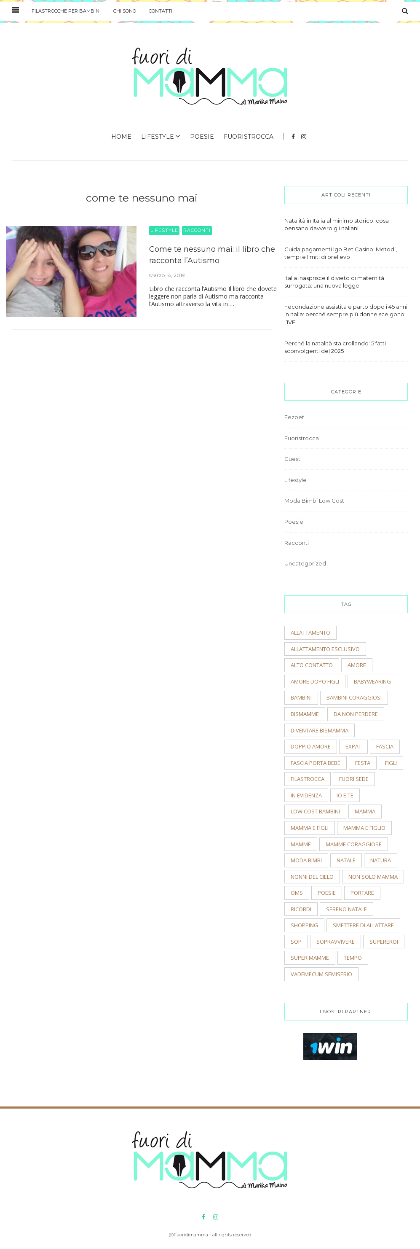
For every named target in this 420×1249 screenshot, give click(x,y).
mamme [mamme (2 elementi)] (301, 844)
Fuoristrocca (248, 136)
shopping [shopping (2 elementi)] (304, 925)
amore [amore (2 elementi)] (357, 665)
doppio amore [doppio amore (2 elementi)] (311, 746)
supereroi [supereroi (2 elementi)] (383, 941)
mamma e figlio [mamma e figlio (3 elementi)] (364, 828)
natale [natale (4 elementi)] (346, 860)
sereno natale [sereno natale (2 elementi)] (346, 909)
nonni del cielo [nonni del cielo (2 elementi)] (312, 876)
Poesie (202, 136)
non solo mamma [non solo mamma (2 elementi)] (373, 876)
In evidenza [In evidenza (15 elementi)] (306, 795)
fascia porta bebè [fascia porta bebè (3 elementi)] (315, 763)
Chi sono (124, 11)
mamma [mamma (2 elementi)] (365, 811)
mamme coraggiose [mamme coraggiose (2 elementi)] (354, 844)
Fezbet (294, 417)
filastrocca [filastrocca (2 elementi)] (307, 779)
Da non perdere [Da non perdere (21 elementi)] (356, 714)
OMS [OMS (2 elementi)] (297, 892)
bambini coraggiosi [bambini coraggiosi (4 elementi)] (354, 697)
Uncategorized (305, 563)
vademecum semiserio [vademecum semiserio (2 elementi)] (321, 974)
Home (121, 136)
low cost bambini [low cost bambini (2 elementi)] (315, 811)
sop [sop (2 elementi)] (296, 941)
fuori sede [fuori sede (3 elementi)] (354, 779)
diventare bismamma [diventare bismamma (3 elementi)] (319, 730)
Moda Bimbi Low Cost (314, 500)
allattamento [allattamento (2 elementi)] (310, 632)
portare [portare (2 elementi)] (362, 892)
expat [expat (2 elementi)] (353, 746)
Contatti (160, 11)
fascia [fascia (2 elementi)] (384, 746)
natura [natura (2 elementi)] (380, 860)
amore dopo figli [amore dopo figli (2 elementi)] (315, 681)
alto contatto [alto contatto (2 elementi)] (312, 665)
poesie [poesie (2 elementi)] (327, 892)
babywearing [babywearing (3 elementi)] (372, 681)
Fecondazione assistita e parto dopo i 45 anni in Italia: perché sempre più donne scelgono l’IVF (345, 314)
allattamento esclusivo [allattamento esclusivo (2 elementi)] (325, 649)
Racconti (197, 230)
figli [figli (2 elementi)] (391, 763)
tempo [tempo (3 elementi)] (353, 957)
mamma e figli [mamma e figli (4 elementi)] (310, 828)
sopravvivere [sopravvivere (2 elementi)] (335, 941)
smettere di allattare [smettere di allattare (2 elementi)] (363, 925)
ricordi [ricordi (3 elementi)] (301, 909)
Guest (292, 458)
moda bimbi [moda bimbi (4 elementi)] (306, 860)
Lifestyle (157, 136)
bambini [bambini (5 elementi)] (301, 697)
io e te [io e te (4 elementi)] (345, 795)
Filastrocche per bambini (66, 11)
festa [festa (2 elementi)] (362, 763)
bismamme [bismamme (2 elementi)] (305, 714)
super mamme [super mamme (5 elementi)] (310, 957)
